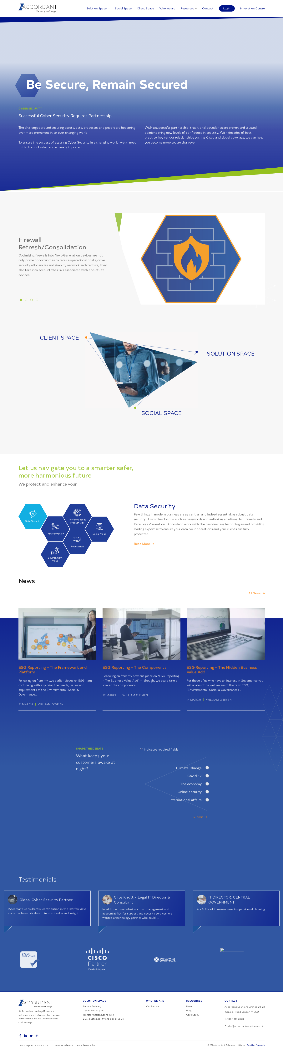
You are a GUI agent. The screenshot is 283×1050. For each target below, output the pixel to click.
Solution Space (97, 8)
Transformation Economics (98, 1014)
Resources (187, 8)
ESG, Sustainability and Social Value (103, 1018)
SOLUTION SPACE (231, 370)
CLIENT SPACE (59, 354)
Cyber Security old (93, 1010)
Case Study (192, 1014)
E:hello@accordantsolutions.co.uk (244, 1026)
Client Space (145, 8)
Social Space (123, 8)
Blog (188, 1010)
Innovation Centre (252, 8)
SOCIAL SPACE (161, 430)
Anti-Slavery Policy (86, 1045)
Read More (142, 561)
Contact (208, 8)
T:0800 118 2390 (234, 1018)
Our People (152, 1006)
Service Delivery (92, 1006)
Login (226, 8)
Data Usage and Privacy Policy (33, 1045)
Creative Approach (256, 1045)
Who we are (167, 8)
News (189, 1006)
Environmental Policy (63, 1045)
